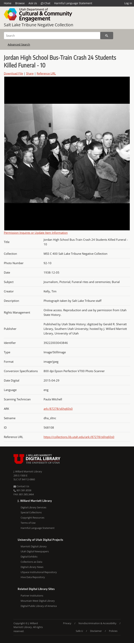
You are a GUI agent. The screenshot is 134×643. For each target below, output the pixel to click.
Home (7, 3)
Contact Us (21, 486)
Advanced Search (19, 44)
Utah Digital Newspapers (35, 551)
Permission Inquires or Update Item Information (36, 233)
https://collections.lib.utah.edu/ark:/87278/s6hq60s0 (79, 437)
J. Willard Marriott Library (27, 471)
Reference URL (46, 73)
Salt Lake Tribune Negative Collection (38, 24)
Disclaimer (96, 631)
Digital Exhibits (29, 556)
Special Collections (31, 512)
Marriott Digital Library (34, 546)
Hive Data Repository (33, 577)
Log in (128, 3)
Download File (13, 73)
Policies (113, 631)
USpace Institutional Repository (39, 572)
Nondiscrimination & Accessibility (97, 623)
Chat (45, 3)
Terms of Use (28, 522)
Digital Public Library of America (39, 606)
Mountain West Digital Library (38, 600)
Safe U (79, 631)
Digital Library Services (33, 507)
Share (30, 73)
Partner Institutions (32, 595)
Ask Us (33, 3)
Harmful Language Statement (73, 3)
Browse (20, 3)
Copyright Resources (32, 517)
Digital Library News (32, 567)
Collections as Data (31, 561)
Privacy (67, 623)
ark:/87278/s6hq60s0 (58, 409)
